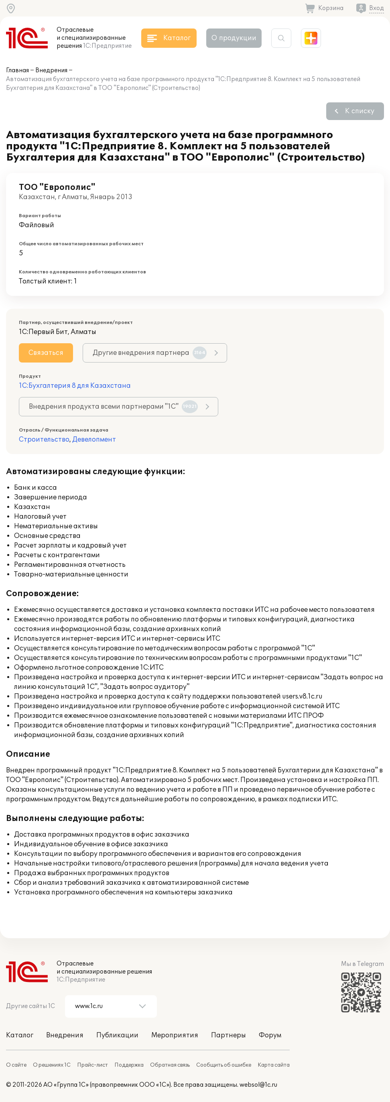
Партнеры (228, 1035)
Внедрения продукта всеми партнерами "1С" (113, 406)
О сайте (16, 1065)
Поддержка (129, 1065)
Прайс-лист (92, 1065)
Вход (376, 8)
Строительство (44, 440)
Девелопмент (94, 440)
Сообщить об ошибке (223, 1065)
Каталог (19, 1035)
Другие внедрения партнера (150, 352)
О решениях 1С (52, 1065)
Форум (270, 1035)
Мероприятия (174, 1035)
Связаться (45, 353)
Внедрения (51, 70)
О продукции (233, 38)
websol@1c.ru (258, 1085)
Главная (17, 70)
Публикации (117, 1035)
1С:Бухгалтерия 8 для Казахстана (75, 386)
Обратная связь (170, 1065)
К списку (359, 111)
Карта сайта (274, 1065)
